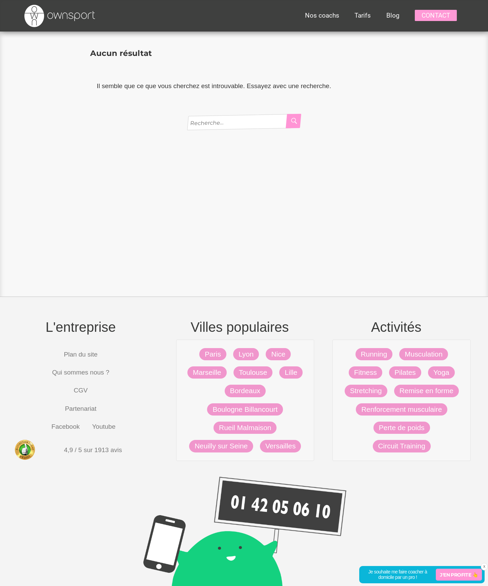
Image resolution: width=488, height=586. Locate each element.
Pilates (405, 372)
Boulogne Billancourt (245, 409)
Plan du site (81, 354)
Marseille (207, 372)
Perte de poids (402, 427)
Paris (213, 354)
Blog (393, 15)
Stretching (366, 391)
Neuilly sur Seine (221, 446)
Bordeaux (245, 391)
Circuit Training (401, 446)
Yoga (441, 372)
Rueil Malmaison (245, 427)
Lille (291, 372)
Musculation (423, 354)
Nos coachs (322, 15)
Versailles (280, 446)
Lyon (246, 354)
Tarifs (362, 15)
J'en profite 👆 (459, 575)
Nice (278, 354)
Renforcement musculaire (401, 409)
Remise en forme (426, 391)
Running (374, 354)
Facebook (66, 426)
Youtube (104, 426)
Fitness (365, 372)
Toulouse (253, 372)
